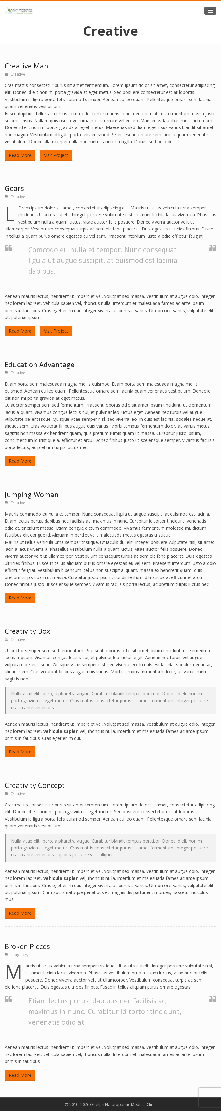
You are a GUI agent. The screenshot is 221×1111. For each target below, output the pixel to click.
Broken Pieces (27, 946)
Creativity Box (27, 631)
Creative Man (26, 65)
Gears (14, 188)
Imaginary (19, 954)
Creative (17, 74)
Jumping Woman (32, 494)
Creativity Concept (35, 785)
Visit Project (56, 155)
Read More (20, 155)
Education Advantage (39, 364)
